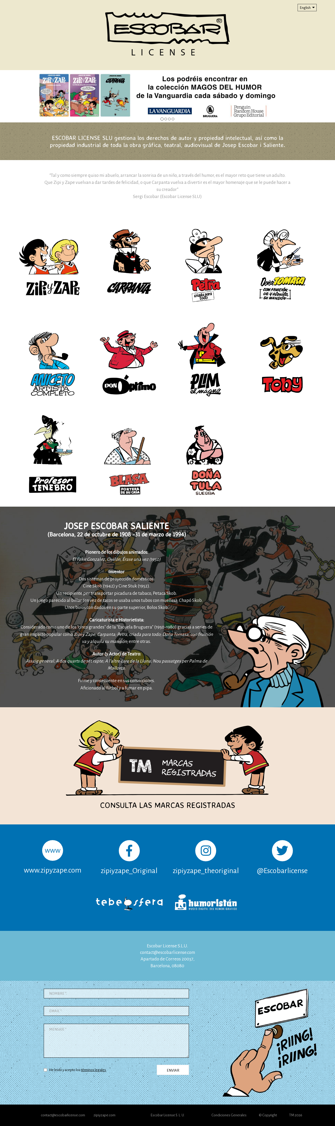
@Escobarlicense (282, 857)
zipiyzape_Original (129, 857)
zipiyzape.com (104, 1115)
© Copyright (268, 1115)
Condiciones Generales (229, 1115)
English (307, 7)
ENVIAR (173, 1070)
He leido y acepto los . (75, 1070)
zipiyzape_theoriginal (206, 857)
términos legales (93, 1070)
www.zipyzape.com (52, 857)
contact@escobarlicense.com (167, 952)
